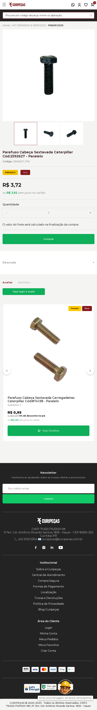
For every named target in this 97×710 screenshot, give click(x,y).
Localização (48, 592)
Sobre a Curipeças (48, 569)
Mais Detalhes (50, 430)
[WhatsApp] (73, 4)
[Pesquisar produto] (91, 15)
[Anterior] (7, 371)
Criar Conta (48, 650)
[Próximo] (90, 371)
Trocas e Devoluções (48, 598)
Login (48, 627)
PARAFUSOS (55, 25)
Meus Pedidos (48, 639)
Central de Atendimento (48, 575)
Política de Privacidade (48, 603)
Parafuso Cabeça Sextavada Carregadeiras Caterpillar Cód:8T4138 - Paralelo (41, 399)
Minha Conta (48, 633)
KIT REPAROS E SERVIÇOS (29, 25)
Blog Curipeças (48, 609)
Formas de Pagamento (48, 586)
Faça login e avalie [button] (24, 291)
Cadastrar (48, 499)
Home (6, 25)
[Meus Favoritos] (86, 4)
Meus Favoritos (48, 645)
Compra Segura (48, 580)
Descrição (9, 262)
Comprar (48, 239)
